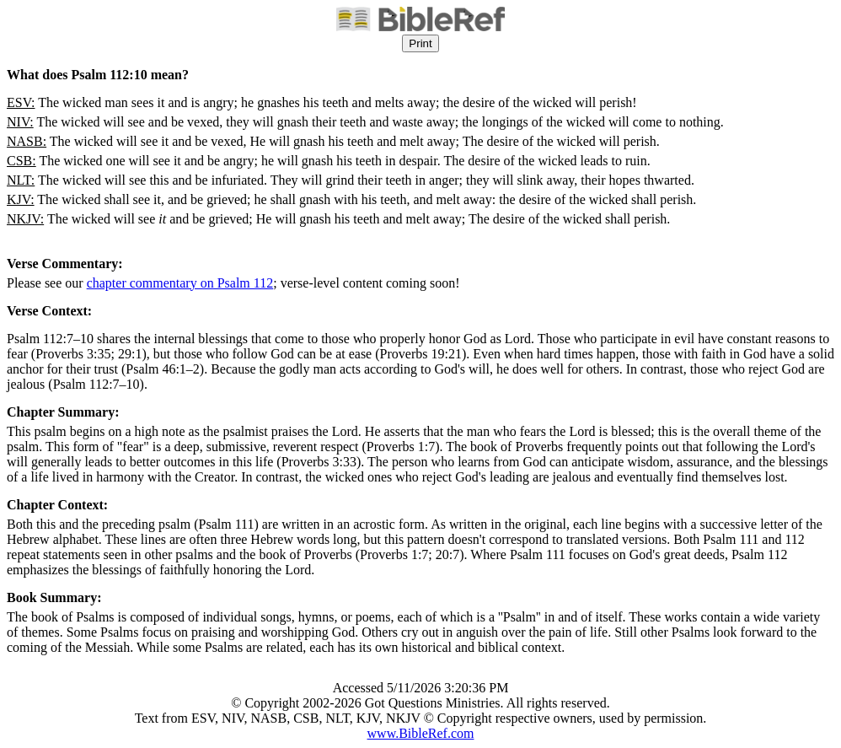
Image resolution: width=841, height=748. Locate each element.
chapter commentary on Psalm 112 (180, 283)
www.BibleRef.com (420, 733)
